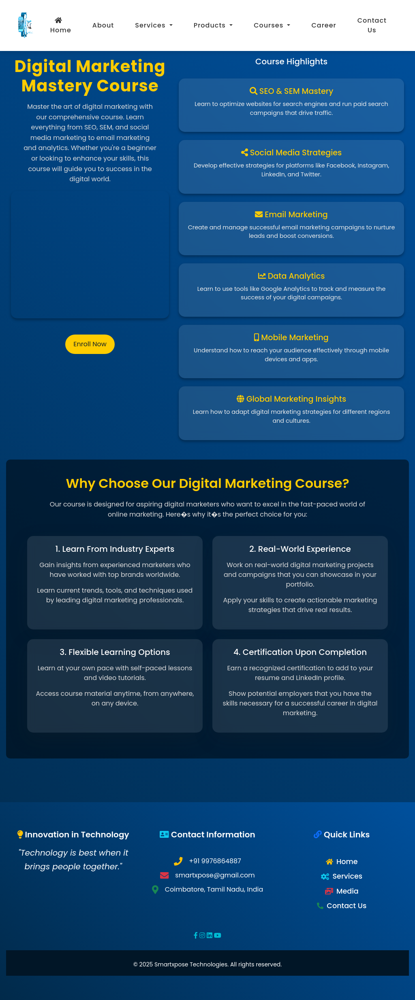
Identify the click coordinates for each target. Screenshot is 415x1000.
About (103, 25)
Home (60, 26)
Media (347, 891)
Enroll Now (89, 344)
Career (323, 25)
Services (347, 876)
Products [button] (211, 25)
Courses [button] (269, 25)
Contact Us (372, 25)
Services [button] (151, 25)
